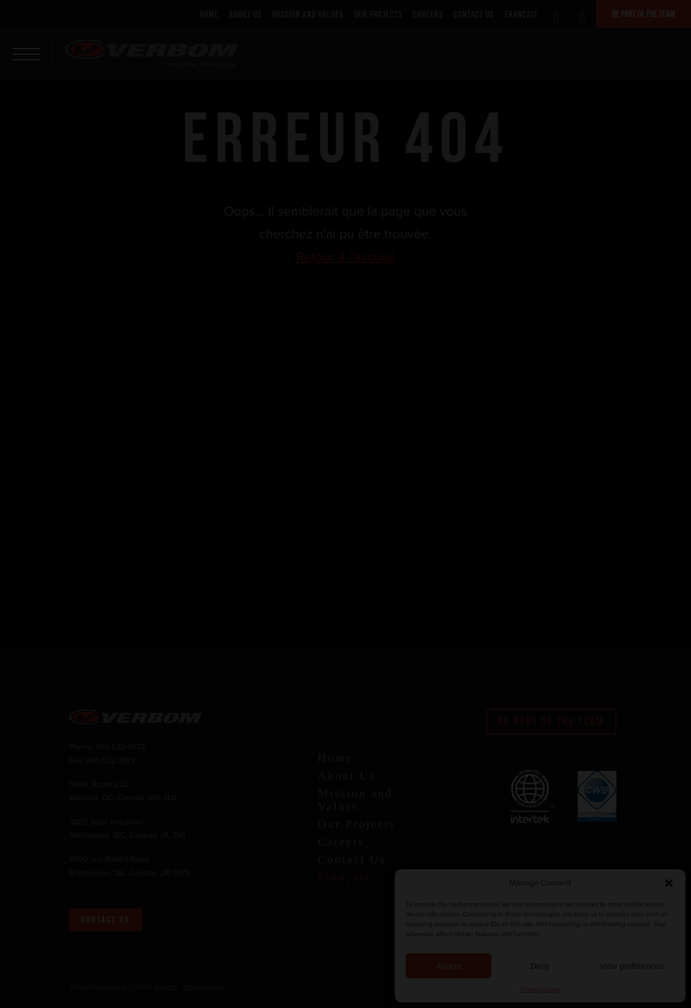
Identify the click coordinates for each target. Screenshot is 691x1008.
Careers (428, 14)
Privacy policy (540, 990)
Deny (539, 965)
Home (209, 14)
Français (521, 14)
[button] (668, 883)
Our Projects (378, 14)
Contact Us (474, 14)
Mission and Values (308, 14)
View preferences (632, 965)
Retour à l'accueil (345, 257)
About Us (245, 14)
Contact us (105, 920)
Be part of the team (643, 14)
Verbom (165, 987)
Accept (449, 965)
